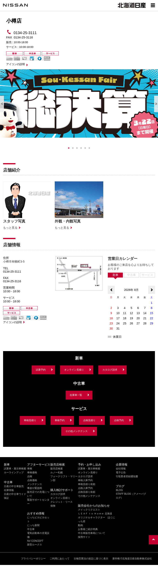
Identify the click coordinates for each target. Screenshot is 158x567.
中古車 (31, 529)
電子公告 (121, 472)
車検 (29, 468)
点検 (29, 476)
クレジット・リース (61, 501)
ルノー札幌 (56, 472)
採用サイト (84, 537)
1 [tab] (69, 148)
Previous (2, 104)
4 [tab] (81, 148)
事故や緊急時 (34, 488)
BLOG (119, 490)
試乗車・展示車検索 (15, 468)
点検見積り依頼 (86, 492)
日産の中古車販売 (14, 486)
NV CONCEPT (35, 540)
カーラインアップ (14, 472)
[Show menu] (153, 5)
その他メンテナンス (76, 431)
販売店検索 (56, 468)
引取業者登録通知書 (127, 476)
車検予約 (60, 420)
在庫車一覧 (76, 395)
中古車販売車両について (91, 533)
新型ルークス (34, 544)
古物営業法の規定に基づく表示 (91, 558)
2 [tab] (73, 148)
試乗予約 (41, 369)
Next (156, 104)
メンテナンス (34, 484)
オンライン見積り (74, 369)
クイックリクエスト (89, 509)
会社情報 (121, 468)
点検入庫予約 (85, 488)
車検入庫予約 (85, 480)
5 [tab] (85, 148)
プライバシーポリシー (33, 558)
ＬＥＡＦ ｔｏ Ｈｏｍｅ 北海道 (95, 513)
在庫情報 (9, 490)
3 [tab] (77, 148)
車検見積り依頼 (86, 484)
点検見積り (89, 420)
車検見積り (30, 420)
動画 (80, 525)
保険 (52, 505)
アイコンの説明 (15, 64)
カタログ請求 (109, 369)
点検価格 (32, 480)
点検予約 (119, 420)
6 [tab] (89, 148)
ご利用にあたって (60, 558)
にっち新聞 (33, 525)
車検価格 (32, 472)
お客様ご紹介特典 (88, 529)
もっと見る (10, 227)
